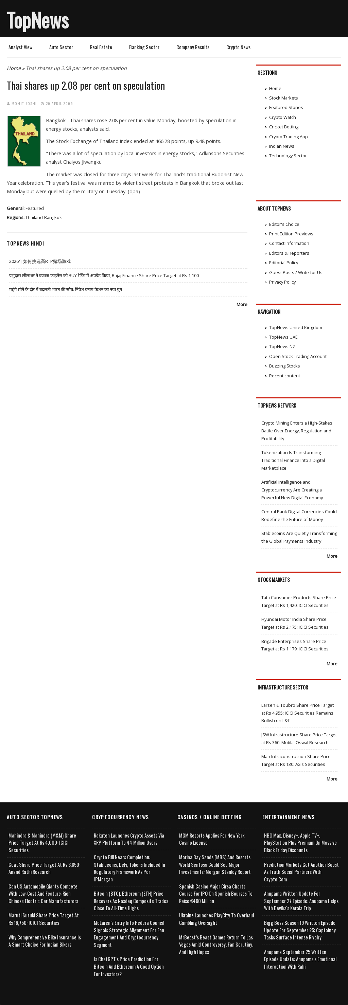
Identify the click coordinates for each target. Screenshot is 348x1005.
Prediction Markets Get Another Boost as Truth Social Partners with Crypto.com (301, 872)
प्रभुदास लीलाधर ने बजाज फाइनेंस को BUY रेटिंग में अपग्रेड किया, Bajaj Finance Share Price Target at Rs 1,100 (104, 275)
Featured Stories (286, 107)
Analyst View (20, 47)
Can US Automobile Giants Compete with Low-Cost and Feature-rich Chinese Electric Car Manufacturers (43, 893)
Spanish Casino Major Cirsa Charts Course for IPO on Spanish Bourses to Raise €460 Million (216, 893)
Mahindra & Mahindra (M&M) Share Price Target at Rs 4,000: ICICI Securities (42, 843)
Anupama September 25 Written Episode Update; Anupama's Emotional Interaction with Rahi (300, 959)
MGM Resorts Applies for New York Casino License (211, 839)
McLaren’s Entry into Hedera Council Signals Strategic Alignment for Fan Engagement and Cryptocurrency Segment (129, 933)
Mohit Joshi (24, 103)
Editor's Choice (284, 224)
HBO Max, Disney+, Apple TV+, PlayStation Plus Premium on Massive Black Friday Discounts (300, 843)
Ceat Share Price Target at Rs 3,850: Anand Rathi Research (44, 868)
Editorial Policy (283, 262)
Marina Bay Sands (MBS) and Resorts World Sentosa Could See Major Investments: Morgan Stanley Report (215, 864)
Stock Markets (283, 98)
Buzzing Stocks (284, 366)
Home (14, 68)
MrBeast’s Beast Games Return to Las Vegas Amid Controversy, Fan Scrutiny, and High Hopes (216, 944)
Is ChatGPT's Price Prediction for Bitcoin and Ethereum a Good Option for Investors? (129, 966)
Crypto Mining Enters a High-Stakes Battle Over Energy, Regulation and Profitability (296, 430)
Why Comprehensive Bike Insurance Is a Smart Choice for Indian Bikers (44, 941)
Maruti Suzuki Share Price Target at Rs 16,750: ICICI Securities (43, 919)
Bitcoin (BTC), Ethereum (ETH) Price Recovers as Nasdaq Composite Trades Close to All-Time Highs (131, 901)
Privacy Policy (282, 282)
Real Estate (101, 47)
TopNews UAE (283, 337)
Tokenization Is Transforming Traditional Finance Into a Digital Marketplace (293, 460)
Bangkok (53, 217)
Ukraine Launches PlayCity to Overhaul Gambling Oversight (216, 919)
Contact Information (289, 243)
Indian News (281, 146)
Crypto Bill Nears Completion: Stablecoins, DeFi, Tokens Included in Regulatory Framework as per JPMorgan (129, 868)
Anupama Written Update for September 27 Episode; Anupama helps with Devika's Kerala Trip (301, 901)
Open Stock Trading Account (298, 356)
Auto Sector (61, 47)
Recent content (284, 376)
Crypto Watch (282, 117)
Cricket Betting (283, 127)
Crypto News (238, 47)
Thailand (34, 217)
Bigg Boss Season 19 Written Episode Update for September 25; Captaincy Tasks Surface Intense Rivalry (300, 930)
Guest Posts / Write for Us (296, 272)
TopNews (38, 19)
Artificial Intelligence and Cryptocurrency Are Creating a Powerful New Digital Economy (292, 489)
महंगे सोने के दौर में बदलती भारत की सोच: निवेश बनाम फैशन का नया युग (65, 289)
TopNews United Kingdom (295, 327)
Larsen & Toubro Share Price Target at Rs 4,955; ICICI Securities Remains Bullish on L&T (297, 712)
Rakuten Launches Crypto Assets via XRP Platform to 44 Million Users (129, 839)
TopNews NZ (282, 346)
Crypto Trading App (288, 136)
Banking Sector (144, 47)
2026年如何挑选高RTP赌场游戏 (40, 261)
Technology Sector (288, 155)
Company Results (192, 47)
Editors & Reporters (289, 253)
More (242, 304)
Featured (34, 208)
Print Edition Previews (291, 234)
